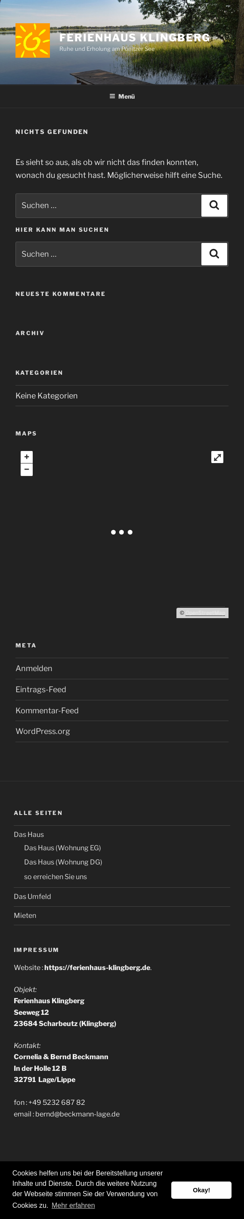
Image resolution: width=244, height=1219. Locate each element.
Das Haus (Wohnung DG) (63, 862)
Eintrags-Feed (40, 689)
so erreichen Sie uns (55, 877)
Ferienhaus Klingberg (134, 37)
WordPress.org (42, 731)
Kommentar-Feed (47, 710)
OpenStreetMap (205, 613)
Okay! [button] (201, 1190)
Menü (122, 96)
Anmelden (34, 668)
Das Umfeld (32, 896)
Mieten (25, 915)
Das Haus (29, 834)
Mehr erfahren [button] (73, 1205)
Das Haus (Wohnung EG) (62, 848)
